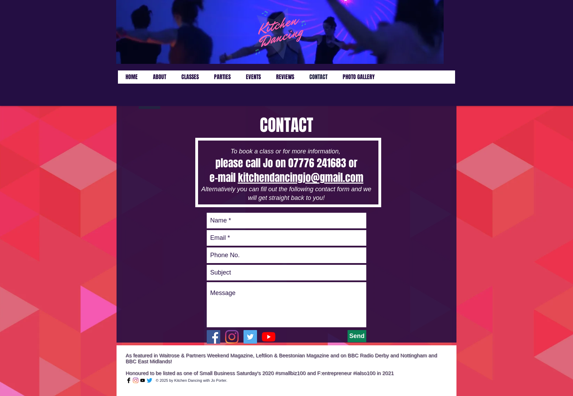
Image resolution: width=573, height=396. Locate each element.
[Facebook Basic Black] (128, 380)
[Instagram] (232, 337)
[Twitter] (149, 380)
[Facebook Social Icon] (213, 337)
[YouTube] (268, 337)
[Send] (357, 336)
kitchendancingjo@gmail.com (301, 177)
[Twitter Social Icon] (250, 337)
